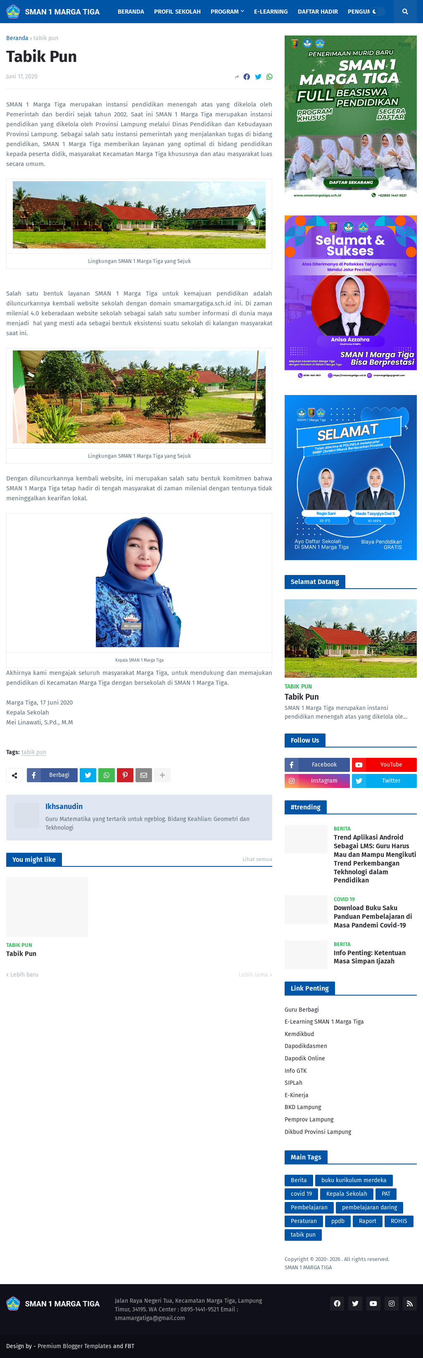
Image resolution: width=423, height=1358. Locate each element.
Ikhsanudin (64, 806)
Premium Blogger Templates (75, 1346)
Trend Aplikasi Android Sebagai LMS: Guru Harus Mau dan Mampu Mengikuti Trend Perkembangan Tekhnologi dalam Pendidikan (375, 858)
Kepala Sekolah (346, 1193)
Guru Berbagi (302, 1009)
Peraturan (304, 1221)
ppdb (338, 1221)
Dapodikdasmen (306, 1046)
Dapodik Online (305, 1058)
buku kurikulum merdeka (354, 1180)
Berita (299, 1180)
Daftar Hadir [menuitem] (318, 11)
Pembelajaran (309, 1207)
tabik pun (45, 38)
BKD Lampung (303, 1107)
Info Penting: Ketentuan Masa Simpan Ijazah (370, 957)
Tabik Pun (21, 954)
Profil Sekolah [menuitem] (177, 11)
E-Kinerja (297, 1095)
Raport (367, 1221)
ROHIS (399, 1221)
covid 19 (301, 1193)
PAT (386, 1193)
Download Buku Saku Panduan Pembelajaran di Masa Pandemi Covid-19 (373, 916)
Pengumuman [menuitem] (368, 11)
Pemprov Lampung (309, 1119)
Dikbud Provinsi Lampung (318, 1132)
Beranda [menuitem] (131, 11)
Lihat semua (257, 859)
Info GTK (296, 1070)
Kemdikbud (299, 1034)
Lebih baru (24, 974)
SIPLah (293, 1082)
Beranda (17, 38)
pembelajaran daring (369, 1207)
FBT (129, 1346)
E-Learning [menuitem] (271, 11)
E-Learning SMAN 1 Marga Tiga (324, 1021)
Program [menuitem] (225, 11)
